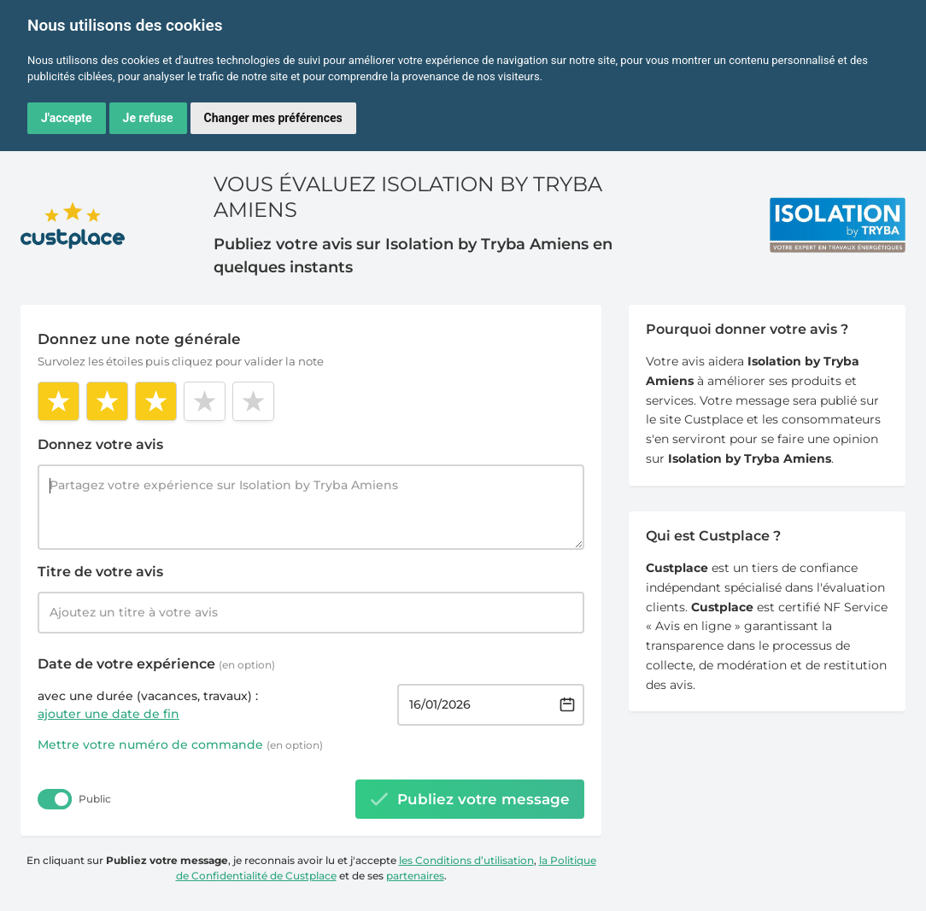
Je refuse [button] (148, 118)
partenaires (415, 875)
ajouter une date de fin (108, 713)
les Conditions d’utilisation (466, 860)
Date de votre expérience (156, 664)
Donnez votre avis (100, 444)
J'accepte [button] (66, 118)
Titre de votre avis (100, 572)
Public (95, 798)
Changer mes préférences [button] (273, 118)
